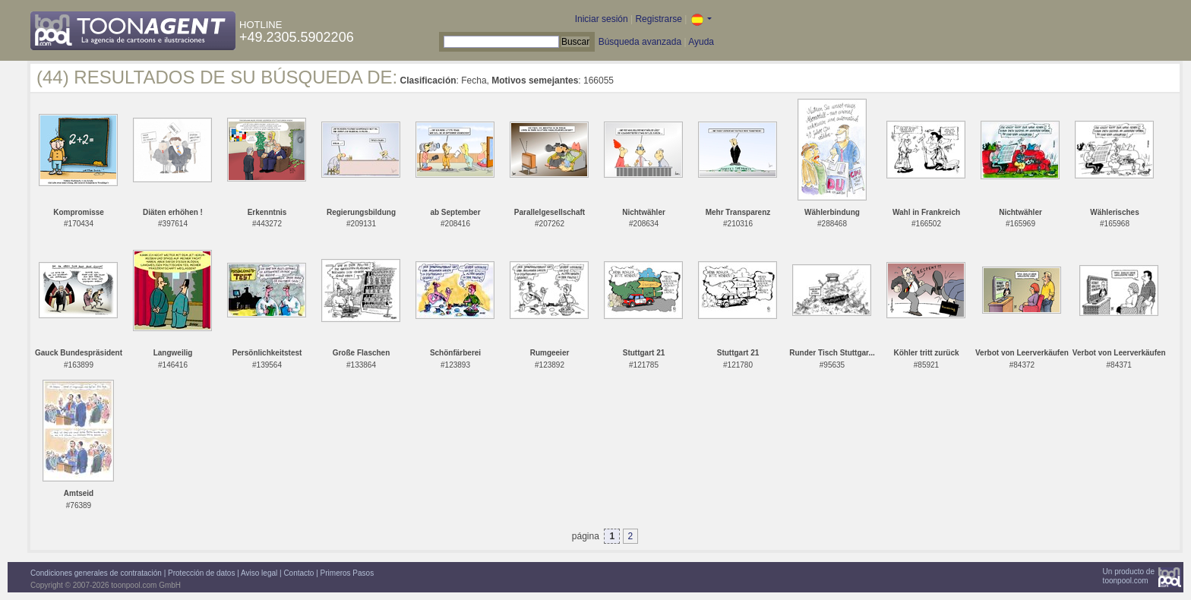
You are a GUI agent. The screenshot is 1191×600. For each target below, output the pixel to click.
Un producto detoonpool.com (1129, 576)
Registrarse (658, 19)
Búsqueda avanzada (640, 41)
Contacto (298, 573)
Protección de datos (201, 573)
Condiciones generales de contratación (96, 573)
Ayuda (701, 41)
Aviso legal (259, 573)
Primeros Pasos (347, 573)
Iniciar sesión (601, 19)
